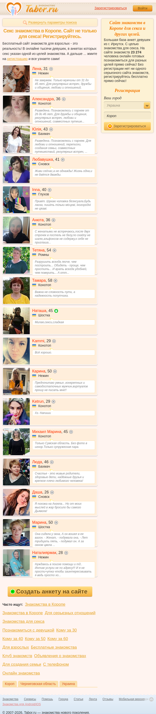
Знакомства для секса (23, 621)
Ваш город (112, 98)
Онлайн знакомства (21, 673)
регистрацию (17, 59)
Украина (68, 684)
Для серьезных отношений (70, 613)
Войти (142, 8)
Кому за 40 (12, 638)
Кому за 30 (66, 630)
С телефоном (56, 664)
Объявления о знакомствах (60, 656)
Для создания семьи (21, 664)
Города (63, 699)
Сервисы (30, 699)
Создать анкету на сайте (49, 591)
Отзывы (108, 699)
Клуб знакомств (17, 656)
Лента (93, 699)
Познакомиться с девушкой (28, 630)
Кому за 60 (58, 638)
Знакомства (10, 699)
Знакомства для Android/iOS (21, 704)
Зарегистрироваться (111, 8)
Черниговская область (38, 684)
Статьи (78, 699)
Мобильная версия (132, 699)
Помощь (47, 699)
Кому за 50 (35, 638)
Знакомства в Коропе (45, 604)
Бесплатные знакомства (54, 647)
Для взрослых (15, 647)
